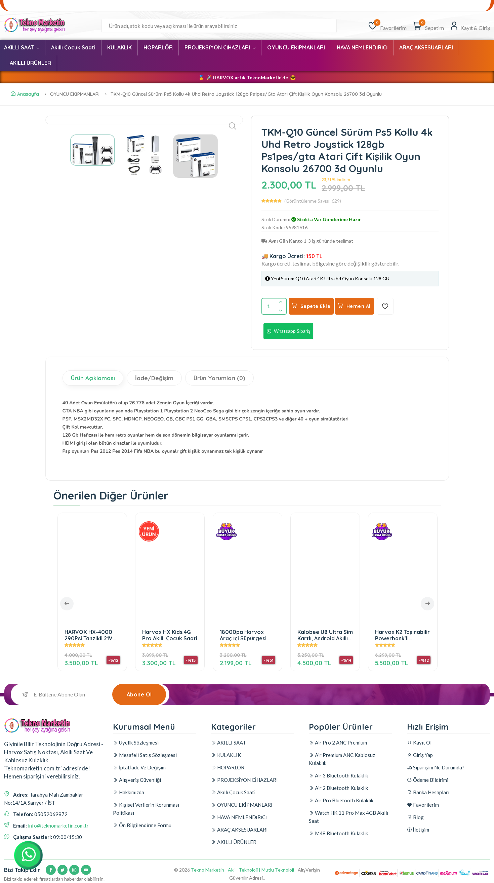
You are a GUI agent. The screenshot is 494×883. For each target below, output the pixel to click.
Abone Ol (139, 694)
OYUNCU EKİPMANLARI (296, 47)
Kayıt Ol (419, 742)
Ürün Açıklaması (93, 378)
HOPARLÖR (158, 47)
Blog (200, 5)
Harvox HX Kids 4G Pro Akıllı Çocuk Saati (169, 635)
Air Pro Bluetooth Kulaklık (341, 800)
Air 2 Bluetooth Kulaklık (338, 788)
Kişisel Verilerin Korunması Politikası (146, 809)
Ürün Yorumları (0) (219, 378)
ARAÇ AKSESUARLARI (426, 47)
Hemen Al (354, 306)
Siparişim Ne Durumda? (33, 5)
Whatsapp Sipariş (288, 331)
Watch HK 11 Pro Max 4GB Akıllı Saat (348, 817)
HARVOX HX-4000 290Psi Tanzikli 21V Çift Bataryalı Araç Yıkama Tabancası (89, 635)
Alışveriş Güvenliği (441, 5)
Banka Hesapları (131, 5)
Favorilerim (171, 5)
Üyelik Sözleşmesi (136, 742)
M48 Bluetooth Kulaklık (338, 833)
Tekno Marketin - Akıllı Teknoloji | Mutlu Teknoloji (242, 870)
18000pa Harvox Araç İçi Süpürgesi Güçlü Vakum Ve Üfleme (243, 635)
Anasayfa (25, 94)
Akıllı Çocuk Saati (73, 47)
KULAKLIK (119, 47)
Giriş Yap (420, 755)
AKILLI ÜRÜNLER (30, 62)
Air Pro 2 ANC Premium (338, 742)
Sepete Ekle (311, 306)
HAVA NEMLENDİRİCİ (362, 47)
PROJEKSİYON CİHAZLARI (219, 47)
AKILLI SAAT (21, 47)
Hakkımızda (128, 792)
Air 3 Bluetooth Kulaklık (338, 775)
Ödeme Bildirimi (86, 5)
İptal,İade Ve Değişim (139, 767)
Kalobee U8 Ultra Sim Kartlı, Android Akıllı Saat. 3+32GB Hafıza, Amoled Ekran (325, 635)
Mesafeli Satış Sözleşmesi (145, 755)
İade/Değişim (154, 378)
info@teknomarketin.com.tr (58, 825)
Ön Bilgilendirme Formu (142, 825)
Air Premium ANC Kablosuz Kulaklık (342, 759)
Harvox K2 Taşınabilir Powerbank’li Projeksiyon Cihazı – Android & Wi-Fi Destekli (402, 635)
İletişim (476, 5)
